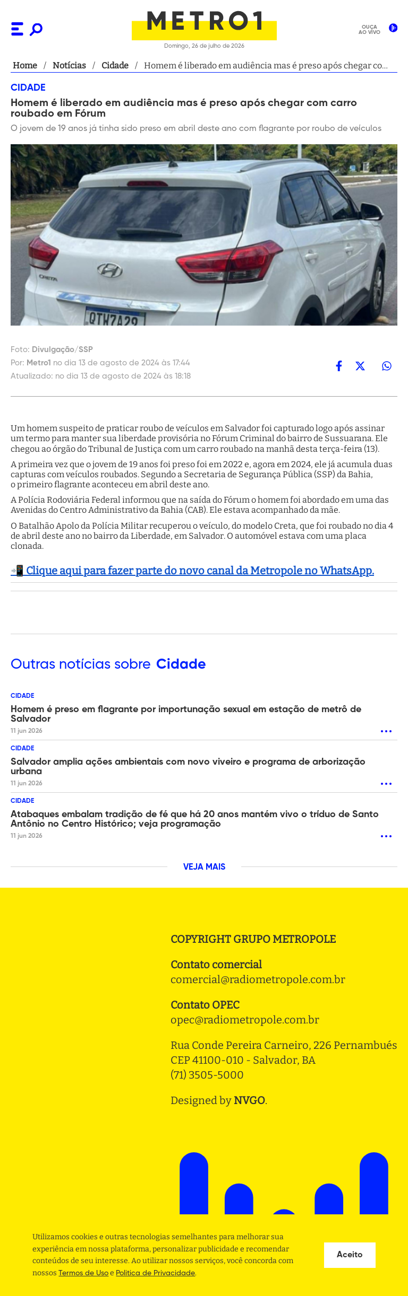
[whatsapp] (386, 366)
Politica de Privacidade (155, 1273)
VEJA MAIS (204, 867)
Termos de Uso (83, 1273)
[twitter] (360, 366)
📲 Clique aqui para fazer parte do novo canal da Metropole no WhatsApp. (192, 570)
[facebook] (339, 366)
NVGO (249, 1100)
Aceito (350, 1255)
